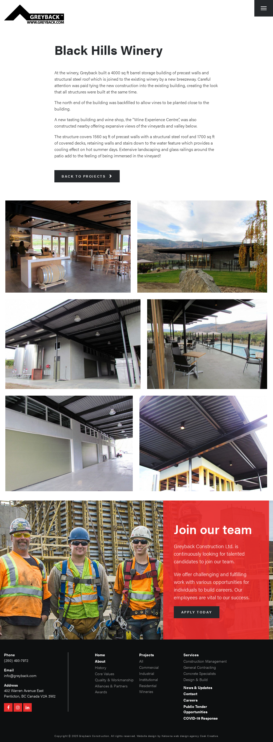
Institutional (148, 679)
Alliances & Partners (111, 685)
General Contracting (199, 667)
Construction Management (204, 661)
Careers (190, 700)
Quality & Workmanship (114, 679)
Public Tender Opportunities (195, 709)
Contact (190, 693)
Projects (146, 654)
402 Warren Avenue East (23, 690)
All (141, 661)
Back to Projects (87, 176)
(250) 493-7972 (16, 660)
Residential (147, 685)
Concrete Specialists (199, 673)
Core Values (104, 673)
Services (191, 654)
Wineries (146, 691)
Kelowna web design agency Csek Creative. (190, 736)
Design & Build (195, 679)
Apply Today (196, 612)
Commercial (149, 667)
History (100, 667)
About (100, 661)
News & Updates (197, 687)
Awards (101, 691)
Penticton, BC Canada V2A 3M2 (29, 696)
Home (100, 654)
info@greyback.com (20, 675)
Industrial (146, 673)
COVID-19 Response (200, 718)
